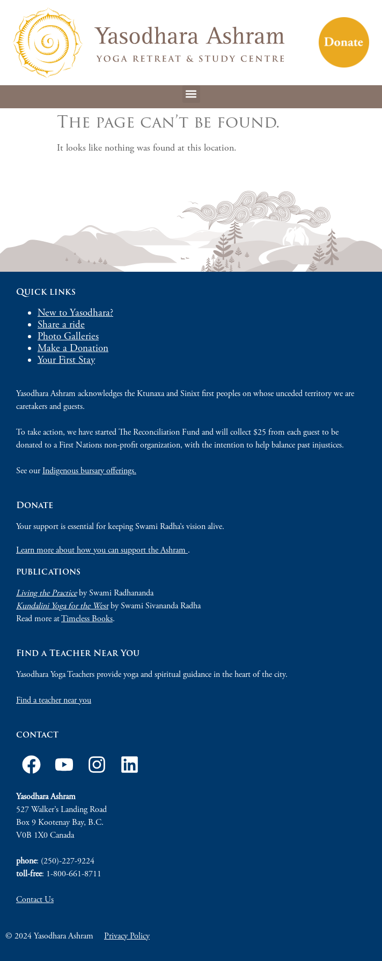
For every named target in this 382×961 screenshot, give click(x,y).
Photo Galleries (68, 336)
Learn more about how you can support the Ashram (102, 550)
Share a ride (61, 324)
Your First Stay (66, 360)
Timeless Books (87, 618)
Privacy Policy (127, 936)
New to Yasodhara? (75, 313)
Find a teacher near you (53, 700)
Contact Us (35, 899)
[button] (191, 94)
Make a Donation (73, 348)
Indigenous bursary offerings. (89, 470)
